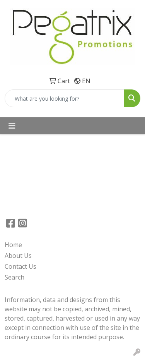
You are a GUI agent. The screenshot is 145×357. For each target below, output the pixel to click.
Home (13, 244)
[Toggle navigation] (12, 125)
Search (14, 277)
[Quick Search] (64, 98)
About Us (18, 255)
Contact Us (20, 266)
